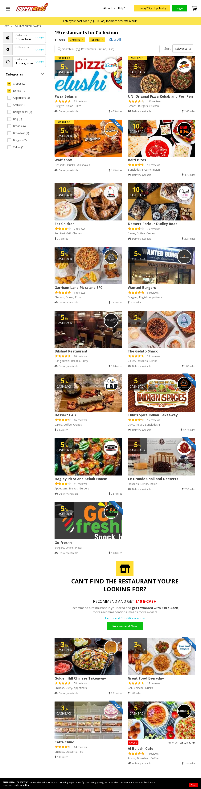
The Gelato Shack (143, 351)
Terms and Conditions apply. (125, 618)
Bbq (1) (14, 119)
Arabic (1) (16, 105)
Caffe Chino (64, 742)
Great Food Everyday (146, 678)
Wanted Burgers (142, 287)
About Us (109, 8)
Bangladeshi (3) (19, 112)
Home (6, 26)
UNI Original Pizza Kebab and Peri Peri (160, 96)
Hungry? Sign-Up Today (152, 8)
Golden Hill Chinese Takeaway (80, 678)
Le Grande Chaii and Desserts (153, 478)
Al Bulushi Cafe (140, 748)
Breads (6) (16, 126)
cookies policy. (22, 785)
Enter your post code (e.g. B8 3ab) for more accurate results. (100, 21)
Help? (121, 8)
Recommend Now (124, 626)
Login (179, 8)
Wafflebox (63, 160)
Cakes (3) (15, 147)
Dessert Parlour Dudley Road (153, 223)
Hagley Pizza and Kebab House (81, 478)
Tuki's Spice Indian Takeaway (153, 415)
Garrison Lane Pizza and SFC (79, 287)
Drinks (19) (16, 90)
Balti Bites (137, 160)
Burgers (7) (17, 140)
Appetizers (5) (18, 98)
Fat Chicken (65, 223)
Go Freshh (63, 542)
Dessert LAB (65, 415)
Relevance (183, 49)
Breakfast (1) (18, 133)
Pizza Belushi (66, 96)
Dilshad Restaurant (71, 351)
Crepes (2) (16, 83)
